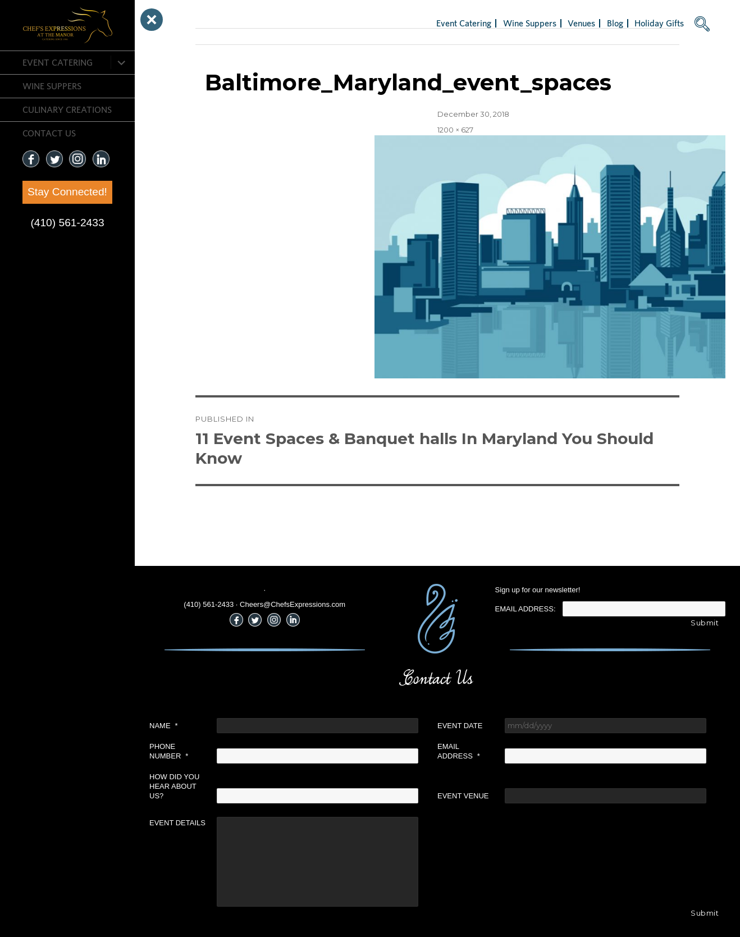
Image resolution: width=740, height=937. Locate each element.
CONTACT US (49, 133)
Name (163, 725)
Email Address (458, 751)
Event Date (459, 725)
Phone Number (168, 751)
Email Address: (525, 609)
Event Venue (463, 796)
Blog (615, 23)
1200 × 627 (455, 129)
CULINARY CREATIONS (67, 109)
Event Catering (57, 62)
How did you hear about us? (174, 786)
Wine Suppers (51, 86)
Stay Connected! (67, 192)
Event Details (177, 823)
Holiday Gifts (659, 23)
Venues (581, 23)
